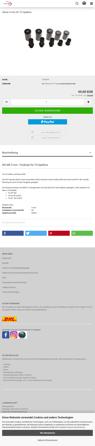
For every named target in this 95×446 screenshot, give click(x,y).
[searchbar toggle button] (77, 3)
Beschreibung (10, 152)
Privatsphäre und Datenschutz (14, 282)
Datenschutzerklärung (76, 427)
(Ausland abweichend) (67, 84)
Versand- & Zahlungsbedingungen (16, 268)
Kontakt (5, 263)
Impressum (7, 258)
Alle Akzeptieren (47, 433)
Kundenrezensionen (13, 222)
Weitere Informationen (48, 440)
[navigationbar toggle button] (91, 3)
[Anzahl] (47, 102)
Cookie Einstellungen (10, 292)
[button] (6, 102)
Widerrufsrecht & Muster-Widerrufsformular (20, 273)
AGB (4, 277)
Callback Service (9, 287)
